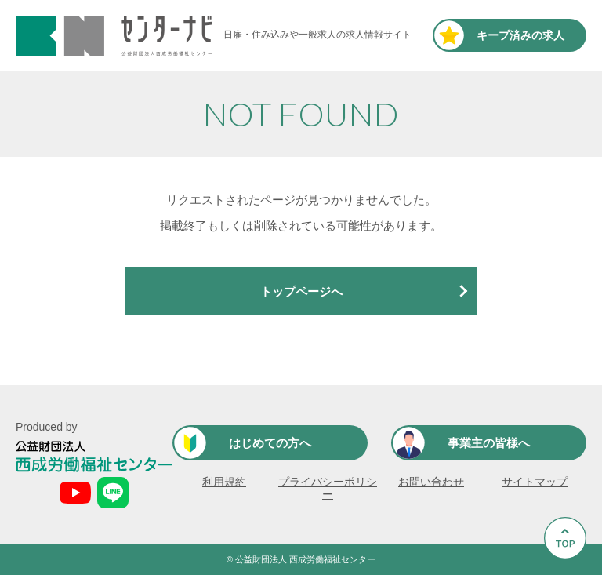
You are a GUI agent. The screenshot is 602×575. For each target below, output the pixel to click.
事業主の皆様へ (489, 442)
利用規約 (224, 481)
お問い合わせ (431, 481)
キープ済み (520, 35)
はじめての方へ (270, 442)
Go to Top (567, 574)
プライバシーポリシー (327, 487)
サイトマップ (535, 481)
